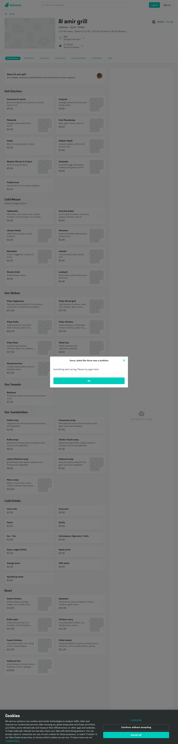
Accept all (136, 735)
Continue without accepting (136, 727)
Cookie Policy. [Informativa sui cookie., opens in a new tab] (13, 741)
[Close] (124, 360)
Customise (136, 720)
